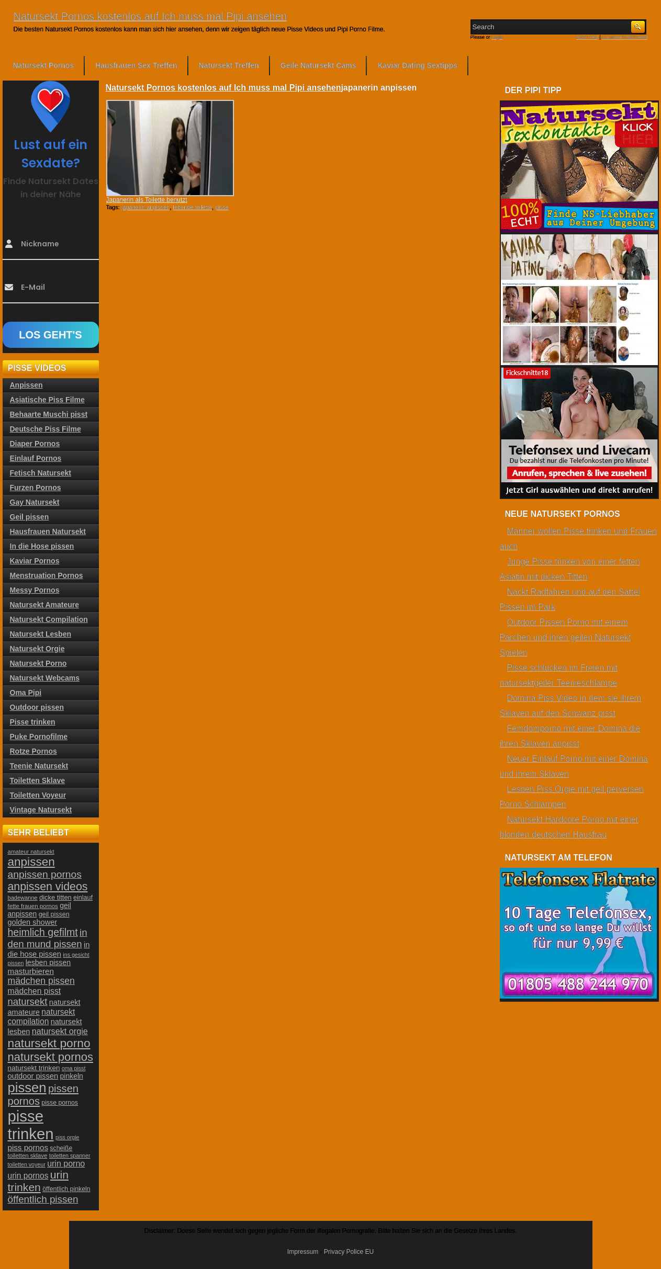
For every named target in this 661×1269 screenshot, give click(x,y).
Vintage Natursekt (41, 810)
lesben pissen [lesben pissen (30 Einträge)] (48, 962)
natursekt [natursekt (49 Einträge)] (28, 1001)
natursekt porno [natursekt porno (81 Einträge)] (49, 1043)
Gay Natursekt (35, 502)
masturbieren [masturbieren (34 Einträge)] (31, 971)
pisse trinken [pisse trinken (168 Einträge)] (31, 1124)
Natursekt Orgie (37, 648)
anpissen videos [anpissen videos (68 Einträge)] (48, 886)
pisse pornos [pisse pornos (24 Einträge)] (59, 1102)
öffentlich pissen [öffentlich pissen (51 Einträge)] (43, 1199)
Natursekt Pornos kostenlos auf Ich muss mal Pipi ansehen (150, 16)
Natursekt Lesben (40, 634)
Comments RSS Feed (625, 37)
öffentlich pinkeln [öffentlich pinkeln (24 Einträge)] (66, 1189)
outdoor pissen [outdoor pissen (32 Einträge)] (33, 1076)
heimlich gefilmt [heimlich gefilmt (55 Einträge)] (43, 932)
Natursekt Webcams (45, 678)
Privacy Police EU (349, 1251)
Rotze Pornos (33, 751)
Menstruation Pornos (46, 575)
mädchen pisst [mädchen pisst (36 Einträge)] (34, 991)
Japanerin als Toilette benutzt (146, 199)
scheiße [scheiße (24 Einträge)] (61, 1148)
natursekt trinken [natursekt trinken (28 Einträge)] (34, 1068)
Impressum (302, 1251)
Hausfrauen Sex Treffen (136, 65)
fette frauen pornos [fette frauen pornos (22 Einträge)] (33, 906)
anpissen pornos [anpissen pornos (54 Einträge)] (45, 874)
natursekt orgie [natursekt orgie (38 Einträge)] (60, 1031)
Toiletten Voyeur (38, 795)
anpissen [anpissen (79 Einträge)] (31, 861)
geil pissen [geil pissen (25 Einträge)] (54, 914)
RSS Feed (587, 37)
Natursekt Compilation (49, 619)
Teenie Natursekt (39, 766)
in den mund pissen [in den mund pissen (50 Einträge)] (47, 938)
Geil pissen (29, 517)
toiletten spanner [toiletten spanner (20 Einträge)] (70, 1155)
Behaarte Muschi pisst (49, 414)
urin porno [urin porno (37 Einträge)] (66, 1163)
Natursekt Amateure (45, 604)
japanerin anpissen (145, 207)
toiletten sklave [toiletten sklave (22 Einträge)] (28, 1155)
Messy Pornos (35, 590)
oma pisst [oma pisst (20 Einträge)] (74, 1068)
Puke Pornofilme (39, 736)
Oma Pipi (26, 692)
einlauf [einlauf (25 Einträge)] (83, 897)
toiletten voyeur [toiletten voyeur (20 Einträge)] (27, 1164)
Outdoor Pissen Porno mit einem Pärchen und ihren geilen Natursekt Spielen (565, 637)
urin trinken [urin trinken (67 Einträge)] (38, 1181)
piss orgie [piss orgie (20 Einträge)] (67, 1137)
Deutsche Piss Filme (45, 429)
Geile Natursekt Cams (318, 65)
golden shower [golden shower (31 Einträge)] (33, 922)
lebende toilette (192, 207)
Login (497, 37)
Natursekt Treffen (229, 65)
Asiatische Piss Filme (47, 399)
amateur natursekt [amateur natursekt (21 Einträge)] (31, 851)
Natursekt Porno (38, 663)
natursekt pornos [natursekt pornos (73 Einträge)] (50, 1056)
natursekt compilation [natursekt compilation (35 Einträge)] (41, 1016)
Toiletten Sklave (37, 780)
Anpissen (26, 385)
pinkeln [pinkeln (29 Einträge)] (71, 1076)
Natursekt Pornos (43, 65)
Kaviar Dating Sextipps (417, 65)
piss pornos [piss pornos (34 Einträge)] (28, 1147)
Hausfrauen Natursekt (48, 531)
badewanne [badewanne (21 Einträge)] (23, 897)
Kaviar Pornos (35, 561)
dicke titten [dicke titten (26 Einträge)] (55, 897)
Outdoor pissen (37, 707)
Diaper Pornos (35, 443)
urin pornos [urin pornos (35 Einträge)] (28, 1175)
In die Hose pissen (42, 546)
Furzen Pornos (35, 487)
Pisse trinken (32, 722)
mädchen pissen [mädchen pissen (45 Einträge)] (41, 981)
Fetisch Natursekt (40, 473)
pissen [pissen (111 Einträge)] (27, 1087)
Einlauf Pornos (36, 458)
